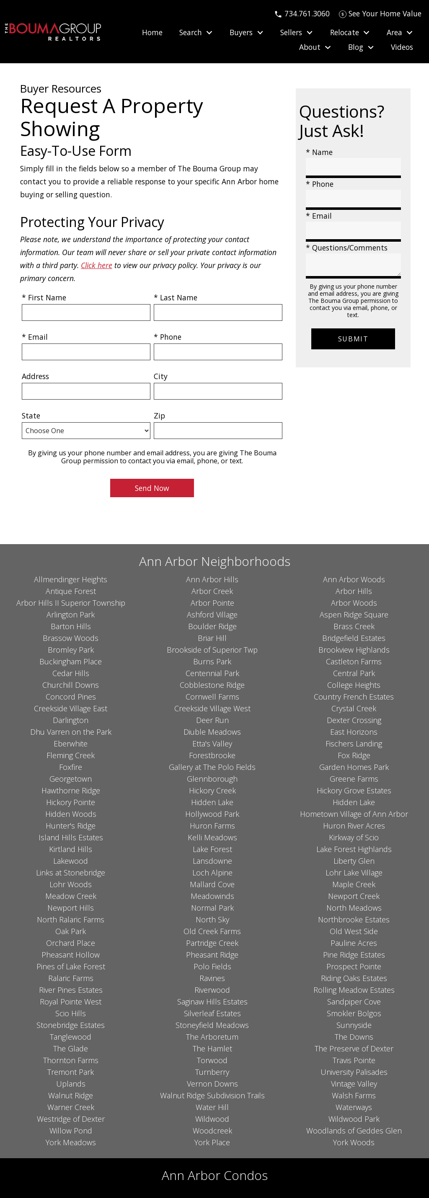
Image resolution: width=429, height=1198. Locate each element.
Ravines (212, 978)
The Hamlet (212, 1048)
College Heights (353, 685)
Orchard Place (70, 943)
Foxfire (70, 767)
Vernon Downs (212, 1084)
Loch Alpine (212, 873)
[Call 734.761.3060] (302, 13)
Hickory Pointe (70, 802)
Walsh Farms (354, 1095)
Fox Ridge (354, 755)
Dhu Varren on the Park (70, 732)
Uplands (70, 1084)
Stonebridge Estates (70, 1025)
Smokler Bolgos (354, 1013)
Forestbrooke (212, 755)
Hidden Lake (212, 802)
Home (152, 32)
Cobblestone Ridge (212, 685)
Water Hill (212, 1107)
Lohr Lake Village (354, 873)
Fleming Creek (71, 755)
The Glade (70, 1048)
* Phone (167, 337)
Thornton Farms (70, 1060)
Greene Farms (354, 779)
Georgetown (70, 779)
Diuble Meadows (212, 732)
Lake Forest (212, 849)
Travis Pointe (354, 1060)
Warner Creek (70, 1107)
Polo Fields (212, 966)
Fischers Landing (354, 743)
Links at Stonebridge (70, 873)
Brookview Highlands (354, 650)
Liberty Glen (354, 861)
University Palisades (354, 1072)
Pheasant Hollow (70, 955)
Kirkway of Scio (354, 837)
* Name (319, 152)
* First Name (44, 297)
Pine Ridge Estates (354, 955)
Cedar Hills (70, 673)
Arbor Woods (354, 603)
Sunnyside (354, 1025)
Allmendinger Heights (70, 579)
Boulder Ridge (212, 626)
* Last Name (175, 297)
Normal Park (212, 908)
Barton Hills (71, 626)
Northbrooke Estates (354, 919)
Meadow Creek (70, 896)
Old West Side (354, 931)
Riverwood (212, 990)
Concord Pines (71, 697)
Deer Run (212, 720)
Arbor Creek (212, 591)
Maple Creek (353, 884)
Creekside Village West (212, 708)
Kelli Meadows (212, 837)
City (161, 376)
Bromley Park (71, 650)
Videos (402, 47)
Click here (96, 265)
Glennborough (212, 779)
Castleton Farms (354, 661)
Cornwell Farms (212, 697)
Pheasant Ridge (212, 955)
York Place (212, 1142)
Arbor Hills (354, 591)
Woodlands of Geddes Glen (354, 1131)
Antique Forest (71, 591)
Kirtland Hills (70, 849)
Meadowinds (212, 896)
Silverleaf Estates (212, 1013)
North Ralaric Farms (70, 919)
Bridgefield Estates (353, 638)
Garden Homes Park (354, 767)
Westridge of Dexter (71, 1119)
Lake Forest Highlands (354, 849)
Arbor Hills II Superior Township (70, 603)
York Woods (354, 1142)
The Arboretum (212, 1037)
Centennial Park (212, 673)
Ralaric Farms (70, 978)
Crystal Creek (353, 708)
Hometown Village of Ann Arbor (354, 814)
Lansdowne (212, 861)
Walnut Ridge (70, 1095)
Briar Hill (212, 638)
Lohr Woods (70, 884)
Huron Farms (212, 826)
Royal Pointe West (70, 1002)
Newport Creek (354, 896)
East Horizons (353, 732)
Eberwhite (71, 743)
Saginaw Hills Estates (212, 1002)
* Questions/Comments (347, 248)
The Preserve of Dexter (354, 1048)
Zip (159, 416)
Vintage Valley (354, 1084)
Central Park (354, 673)
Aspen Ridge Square (354, 614)
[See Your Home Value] (380, 13)
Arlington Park (71, 614)
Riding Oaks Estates (354, 978)
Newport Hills (70, 908)
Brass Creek (354, 626)
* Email (35, 337)
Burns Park (212, 661)
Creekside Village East (70, 708)
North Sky (212, 919)
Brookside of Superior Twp (212, 650)
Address (35, 376)
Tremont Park (70, 1072)
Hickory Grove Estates (354, 790)
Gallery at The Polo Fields (212, 767)
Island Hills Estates (71, 837)
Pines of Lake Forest (70, 966)
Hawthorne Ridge (70, 790)
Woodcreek (212, 1131)
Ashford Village (212, 614)
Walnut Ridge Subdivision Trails (212, 1095)
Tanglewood (70, 1037)
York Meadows (71, 1142)
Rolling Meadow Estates (354, 990)
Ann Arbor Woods (354, 579)
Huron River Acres (354, 826)
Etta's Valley (212, 743)
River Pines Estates (71, 990)
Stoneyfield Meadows (212, 1025)
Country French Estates (354, 697)
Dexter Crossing (354, 720)
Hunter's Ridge (71, 826)
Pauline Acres (354, 943)
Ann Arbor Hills (212, 579)
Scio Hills (70, 1013)
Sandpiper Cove (354, 1002)
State (31, 416)
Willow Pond (70, 1131)
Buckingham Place (70, 661)
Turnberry (212, 1072)
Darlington (70, 720)
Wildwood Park (354, 1119)
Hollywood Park (212, 814)
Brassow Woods (70, 638)
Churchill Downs (70, 685)
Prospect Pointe (353, 966)
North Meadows (354, 908)
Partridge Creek (212, 943)
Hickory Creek (212, 790)
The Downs (354, 1037)
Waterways (354, 1107)
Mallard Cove (212, 884)
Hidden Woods (70, 814)
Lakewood (70, 861)
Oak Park (70, 931)
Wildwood (212, 1119)
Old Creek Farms (212, 931)
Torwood (212, 1060)
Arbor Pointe (212, 603)
